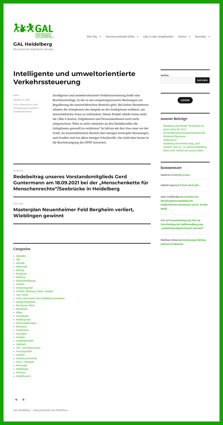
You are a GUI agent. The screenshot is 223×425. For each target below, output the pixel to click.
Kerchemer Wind (25, 305)
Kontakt (200, 36)
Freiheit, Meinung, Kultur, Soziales (34, 291)
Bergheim (21, 273)
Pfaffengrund (23, 319)
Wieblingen (22, 369)
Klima (19, 312)
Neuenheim (22, 316)
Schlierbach (22, 330)
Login (185, 100)
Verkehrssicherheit (26, 358)
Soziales (20, 337)
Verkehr (20, 355)
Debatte (20, 284)
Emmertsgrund (24, 287)
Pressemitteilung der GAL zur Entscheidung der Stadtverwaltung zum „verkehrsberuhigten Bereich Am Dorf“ (182, 224)
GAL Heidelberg (32, 44)
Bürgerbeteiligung (26, 280)
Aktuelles (21, 256)
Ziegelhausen (23, 376)
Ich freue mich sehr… (189, 185)
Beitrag (20, 270)
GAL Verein (22, 294)
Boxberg (20, 277)
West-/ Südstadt (25, 362)
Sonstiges (21, 333)
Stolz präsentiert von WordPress (50, 410)
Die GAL (92, 36)
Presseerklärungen (26, 323)
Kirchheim (22, 309)
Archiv (182, 36)
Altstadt (20, 263)
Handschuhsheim (25, 302)
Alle (18, 259)
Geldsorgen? (170, 140)
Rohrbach (21, 326)
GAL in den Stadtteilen (158, 36)
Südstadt (21, 344)
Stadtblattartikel (22, 111)
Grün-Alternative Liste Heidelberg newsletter (40, 298)
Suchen (165, 75)
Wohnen (20, 372)
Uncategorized (24, 351)
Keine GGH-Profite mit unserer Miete (183, 150)
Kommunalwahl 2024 (120, 36)
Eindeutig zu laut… (181, 175)
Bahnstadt (21, 266)
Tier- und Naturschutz (28, 347)
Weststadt (21, 365)
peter (16, 95)
